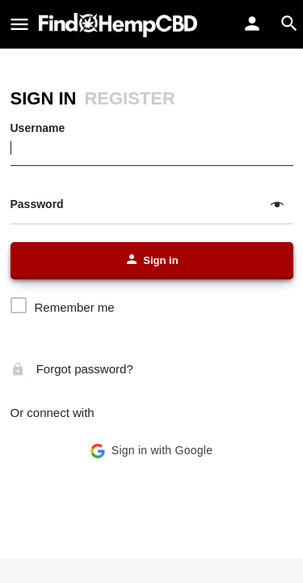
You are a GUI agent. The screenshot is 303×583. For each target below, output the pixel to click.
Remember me (75, 307)
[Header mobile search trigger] (289, 23)
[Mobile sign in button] (252, 23)
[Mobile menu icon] (19, 25)
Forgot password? (72, 369)
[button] (152, 451)
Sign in (44, 98)
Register (129, 98)
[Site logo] (120, 25)
